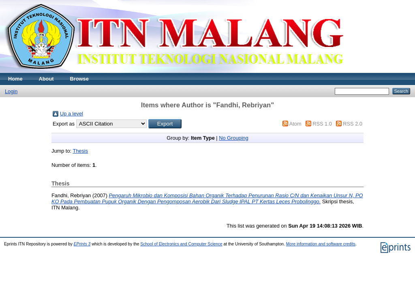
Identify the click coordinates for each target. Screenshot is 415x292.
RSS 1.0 (322, 124)
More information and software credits (320, 244)
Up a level (71, 114)
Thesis (80, 151)
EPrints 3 (82, 244)
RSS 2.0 (352, 124)
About (46, 79)
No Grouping (233, 138)
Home (15, 79)
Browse (79, 79)
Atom (295, 124)
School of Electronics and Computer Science (181, 244)
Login (11, 91)
